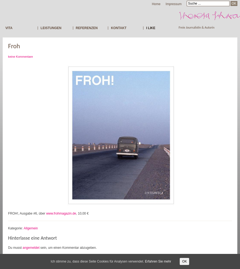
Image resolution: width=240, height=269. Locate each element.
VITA (8, 28)
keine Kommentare (20, 56)
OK (184, 261)
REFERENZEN (87, 28)
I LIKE (150, 28)
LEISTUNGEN (51, 28)
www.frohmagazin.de (61, 213)
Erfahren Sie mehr (158, 261)
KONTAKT (118, 28)
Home (156, 4)
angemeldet (31, 248)
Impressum (174, 4)
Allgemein (31, 228)
